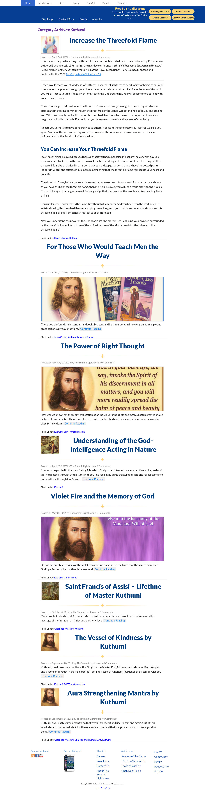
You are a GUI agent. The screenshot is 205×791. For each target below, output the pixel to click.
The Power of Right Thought (102, 346)
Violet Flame (70, 577)
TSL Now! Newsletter (133, 761)
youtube (41, 755)
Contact (122, 3)
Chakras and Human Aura (88, 739)
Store (62, 3)
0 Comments (103, 56)
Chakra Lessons (160, 18)
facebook (37, 755)
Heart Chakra (61, 237)
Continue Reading (90, 328)
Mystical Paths (85, 337)
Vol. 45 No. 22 (83, 74)
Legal (97, 788)
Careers (101, 756)
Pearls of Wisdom (131, 766)
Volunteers (103, 761)
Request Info (161, 766)
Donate (106, 3)
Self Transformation (74, 431)
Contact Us (103, 766)
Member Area (45, 3)
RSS (33, 755)
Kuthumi (73, 237)
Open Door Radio (131, 770)
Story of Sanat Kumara (183, 18)
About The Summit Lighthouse (103, 774)
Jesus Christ (60, 337)
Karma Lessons (183, 11)
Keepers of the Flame (133, 756)
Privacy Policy (105, 788)
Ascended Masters (64, 628)
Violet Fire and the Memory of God (102, 496)
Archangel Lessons (160, 11)
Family (76, 3)
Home (28, 3)
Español (91, 3)
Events (158, 752)
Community (161, 756)
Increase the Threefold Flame (113, 40)
